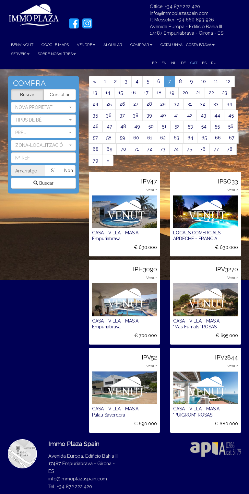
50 (151, 126)
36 (109, 115)
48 (123, 126)
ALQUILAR (112, 44)
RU (214, 63)
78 (229, 149)
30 (176, 104)
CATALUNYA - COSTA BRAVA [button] (187, 44)
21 (198, 92)
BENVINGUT (22, 44)
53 (190, 126)
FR (154, 63)
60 (136, 137)
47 (109, 126)
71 (136, 149)
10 (203, 81)
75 (189, 149)
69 (110, 149)
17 (146, 92)
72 (149, 149)
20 (185, 92)
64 (190, 137)
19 (172, 92)
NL (173, 63)
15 (120, 92)
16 (133, 92)
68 (96, 149)
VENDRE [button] (86, 44)
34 (229, 104)
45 (231, 115)
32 (202, 104)
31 (189, 104)
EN (164, 63)
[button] (43, 119)
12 (228, 81)
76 (203, 149)
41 (176, 115)
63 (176, 137)
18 (159, 92)
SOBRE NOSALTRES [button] (57, 54)
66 (218, 137)
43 (203, 115)
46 (96, 126)
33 (216, 104)
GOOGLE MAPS (55, 44)
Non (68, 170)
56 (230, 126)
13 (95, 92)
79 (95, 160)
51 (164, 126)
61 (149, 137)
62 (163, 137)
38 (135, 115)
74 (176, 149)
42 (190, 115)
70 (123, 149)
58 (109, 137)
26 (122, 104)
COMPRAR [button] (141, 44)
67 (231, 137)
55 (217, 126)
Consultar (60, 94)
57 (95, 137)
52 (177, 126)
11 (216, 81)
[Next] (107, 160)
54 (204, 126)
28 (149, 104)
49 (137, 126)
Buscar (27, 94)
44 (217, 115)
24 (95, 104)
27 (135, 104)
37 (122, 115)
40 (163, 115)
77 (216, 149)
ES (204, 63)
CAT (193, 63)
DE (183, 63)
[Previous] (94, 81)
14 (107, 92)
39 (149, 115)
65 (204, 137)
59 (122, 137)
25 (109, 104)
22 (211, 92)
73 (162, 149)
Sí (53, 170)
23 (224, 92)
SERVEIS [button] (20, 54)
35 (95, 115)
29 (163, 104)
